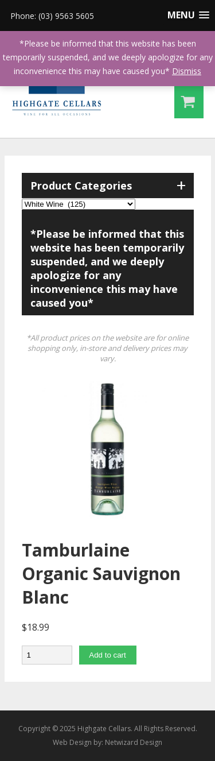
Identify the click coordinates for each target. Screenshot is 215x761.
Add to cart (107, 655)
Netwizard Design (133, 742)
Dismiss (186, 70)
